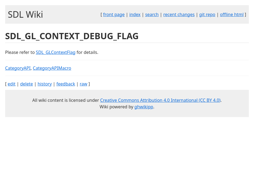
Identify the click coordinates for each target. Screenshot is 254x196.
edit (12, 84)
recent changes (179, 14)
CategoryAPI (18, 68)
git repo (207, 14)
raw (83, 84)
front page (114, 14)
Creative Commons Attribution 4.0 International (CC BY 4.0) (160, 100)
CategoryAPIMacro (52, 68)
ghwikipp (143, 107)
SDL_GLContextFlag (55, 52)
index (134, 14)
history (45, 84)
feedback (65, 84)
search (152, 14)
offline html (232, 14)
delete (26, 84)
